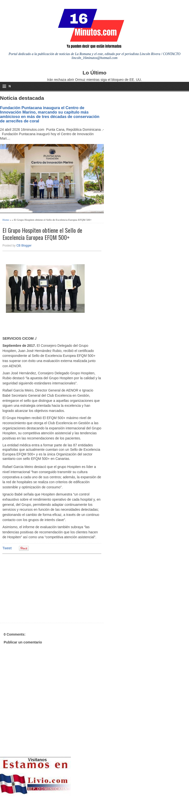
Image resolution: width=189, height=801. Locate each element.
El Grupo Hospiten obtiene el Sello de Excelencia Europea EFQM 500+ (42, 234)
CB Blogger (24, 245)
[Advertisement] (41, 587)
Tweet (7, 548)
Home (5, 219)
